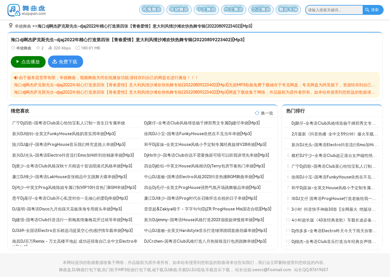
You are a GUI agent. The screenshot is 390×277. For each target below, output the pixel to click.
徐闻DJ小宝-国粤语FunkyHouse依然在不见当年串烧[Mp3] (198, 133)
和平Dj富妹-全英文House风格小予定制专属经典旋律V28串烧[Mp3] (205, 144)
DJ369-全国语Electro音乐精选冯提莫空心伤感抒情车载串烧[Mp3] (72, 230)
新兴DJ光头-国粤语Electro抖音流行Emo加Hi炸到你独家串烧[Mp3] (73, 155)
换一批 (267, 113)
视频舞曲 (151, 9)
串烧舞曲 (179, 9)
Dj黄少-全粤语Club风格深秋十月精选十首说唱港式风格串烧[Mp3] (72, 166)
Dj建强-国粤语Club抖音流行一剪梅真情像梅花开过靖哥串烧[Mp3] (72, 219)
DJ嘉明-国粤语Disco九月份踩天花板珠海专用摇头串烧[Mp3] (67, 209)
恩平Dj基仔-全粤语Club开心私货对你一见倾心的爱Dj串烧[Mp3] (70, 198)
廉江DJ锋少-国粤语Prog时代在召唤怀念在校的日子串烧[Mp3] (200, 198)
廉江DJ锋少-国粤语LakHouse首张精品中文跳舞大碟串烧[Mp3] (69, 176)
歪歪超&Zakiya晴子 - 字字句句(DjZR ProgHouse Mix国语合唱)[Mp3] (207, 209)
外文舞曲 (233, 9)
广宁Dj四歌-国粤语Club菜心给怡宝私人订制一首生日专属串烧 (68, 123)
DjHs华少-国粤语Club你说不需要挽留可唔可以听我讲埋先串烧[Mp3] (206, 155)
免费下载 (64, 62)
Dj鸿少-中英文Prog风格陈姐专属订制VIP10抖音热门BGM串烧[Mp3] (74, 187)
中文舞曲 (206, 9)
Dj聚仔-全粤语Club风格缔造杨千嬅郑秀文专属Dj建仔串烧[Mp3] (202, 123)
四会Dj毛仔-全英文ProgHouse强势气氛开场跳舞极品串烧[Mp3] (202, 187)
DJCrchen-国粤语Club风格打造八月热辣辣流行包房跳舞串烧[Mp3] (205, 241)
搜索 (372, 10)
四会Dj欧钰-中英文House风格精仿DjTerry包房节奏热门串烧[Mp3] (204, 166)
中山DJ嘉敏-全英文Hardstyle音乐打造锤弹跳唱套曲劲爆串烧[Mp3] (205, 230)
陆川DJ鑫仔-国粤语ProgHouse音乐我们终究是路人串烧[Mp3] (69, 144)
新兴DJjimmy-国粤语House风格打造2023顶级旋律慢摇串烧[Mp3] (204, 219)
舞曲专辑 (288, 9)
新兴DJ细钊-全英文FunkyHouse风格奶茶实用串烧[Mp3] (64, 133)
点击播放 (27, 62)
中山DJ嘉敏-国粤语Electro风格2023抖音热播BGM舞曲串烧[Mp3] (204, 176)
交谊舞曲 (261, 9)
